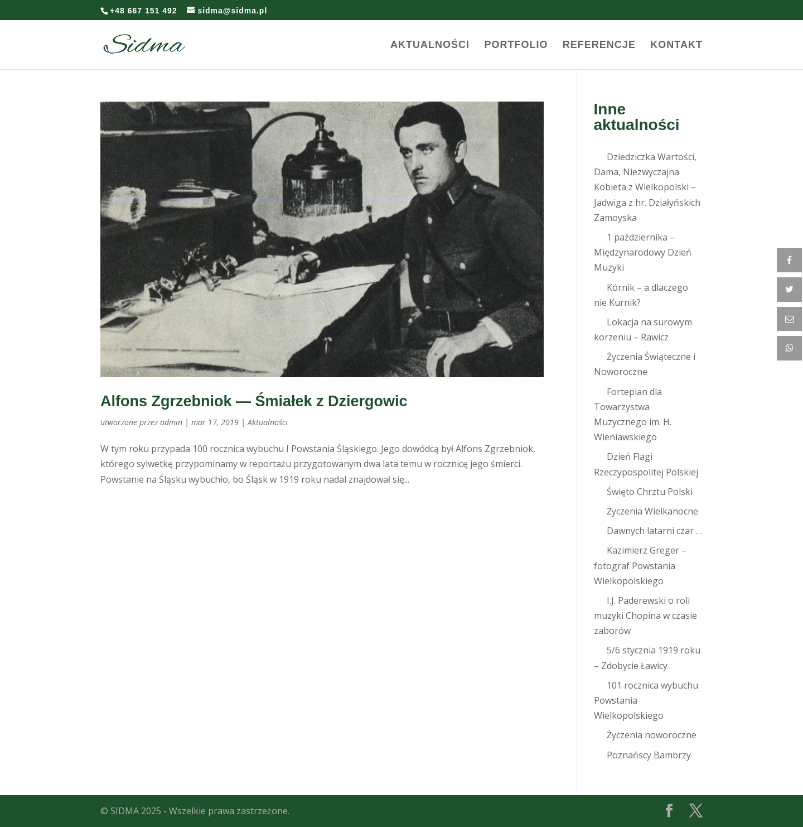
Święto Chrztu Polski (650, 491)
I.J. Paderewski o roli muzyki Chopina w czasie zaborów (645, 615)
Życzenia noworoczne (651, 735)
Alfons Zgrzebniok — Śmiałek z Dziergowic (254, 401)
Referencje (599, 45)
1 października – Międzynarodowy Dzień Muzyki (642, 252)
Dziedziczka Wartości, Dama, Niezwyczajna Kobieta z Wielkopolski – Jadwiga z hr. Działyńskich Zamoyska (647, 187)
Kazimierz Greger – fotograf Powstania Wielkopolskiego (640, 565)
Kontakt (676, 45)
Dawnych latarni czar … (654, 531)
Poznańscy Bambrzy (649, 755)
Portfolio (516, 45)
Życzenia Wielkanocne (652, 511)
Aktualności (430, 45)
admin (171, 422)
